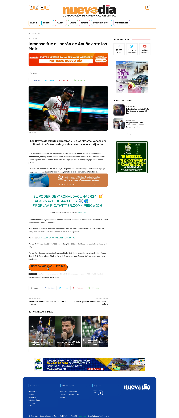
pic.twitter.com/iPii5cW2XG (76, 205)
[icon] (31, 7)
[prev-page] (30, 350)
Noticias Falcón (97, 274)
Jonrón (83, 274)
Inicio (30, 33)
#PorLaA (41, 205)
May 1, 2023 (82, 212)
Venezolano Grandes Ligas (50, 277)
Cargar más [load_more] (132, 134)
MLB (88, 274)
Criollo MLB (63, 274)
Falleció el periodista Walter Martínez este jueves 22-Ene (138, 111)
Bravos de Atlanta (52, 274)
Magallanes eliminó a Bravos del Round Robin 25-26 (41, 343)
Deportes (36, 33)
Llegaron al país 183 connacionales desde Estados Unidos (135, 125)
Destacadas (130, 106)
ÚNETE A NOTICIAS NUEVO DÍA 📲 (48, 267)
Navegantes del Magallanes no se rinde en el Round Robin (95, 342)
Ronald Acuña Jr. (34, 277)
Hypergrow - (83, 416)
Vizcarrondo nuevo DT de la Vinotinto (68, 343)
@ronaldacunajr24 (77, 196)
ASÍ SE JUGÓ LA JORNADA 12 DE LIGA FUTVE (56, 238)
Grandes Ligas (73, 274)
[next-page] (33, 350)
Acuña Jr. (41, 274)
